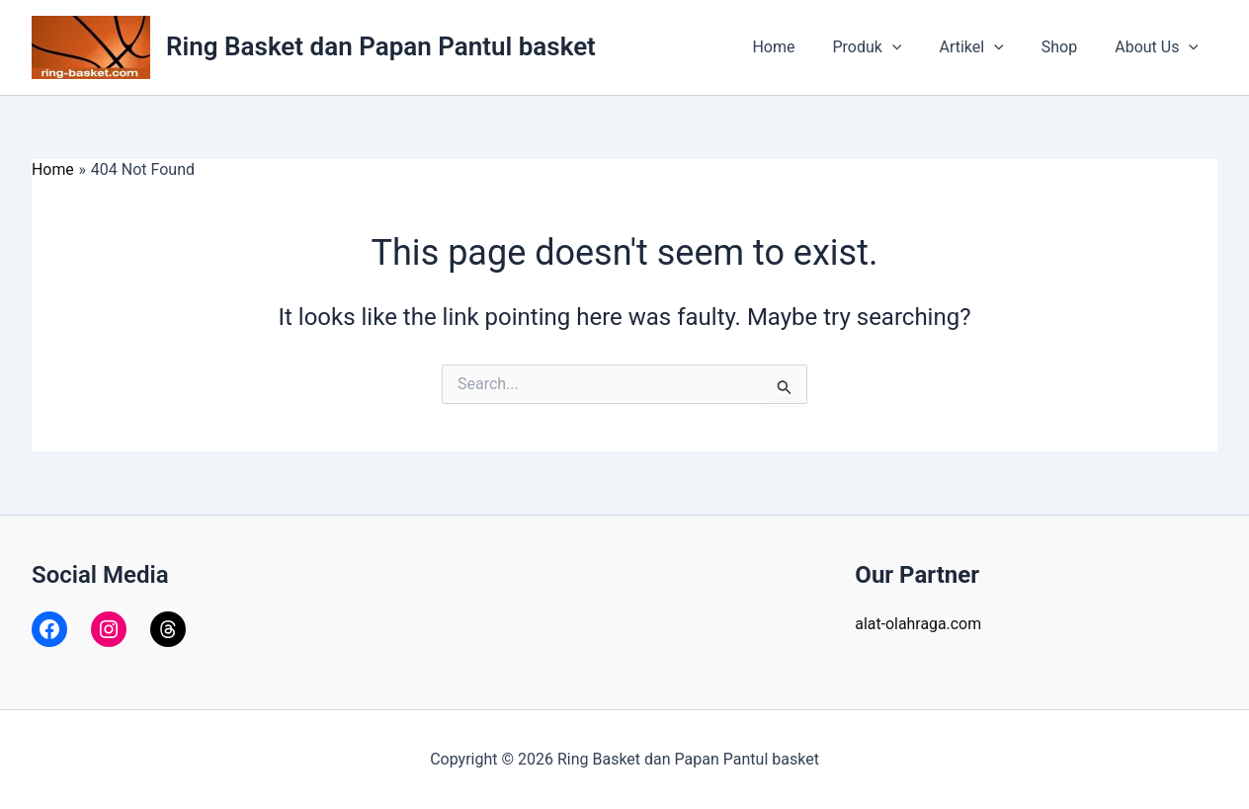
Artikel (986, 47)
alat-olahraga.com (918, 623)
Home (800, 47)
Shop (1068, 47)
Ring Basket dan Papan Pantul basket (381, 46)
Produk (887, 47)
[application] (913, 47)
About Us (1160, 47)
